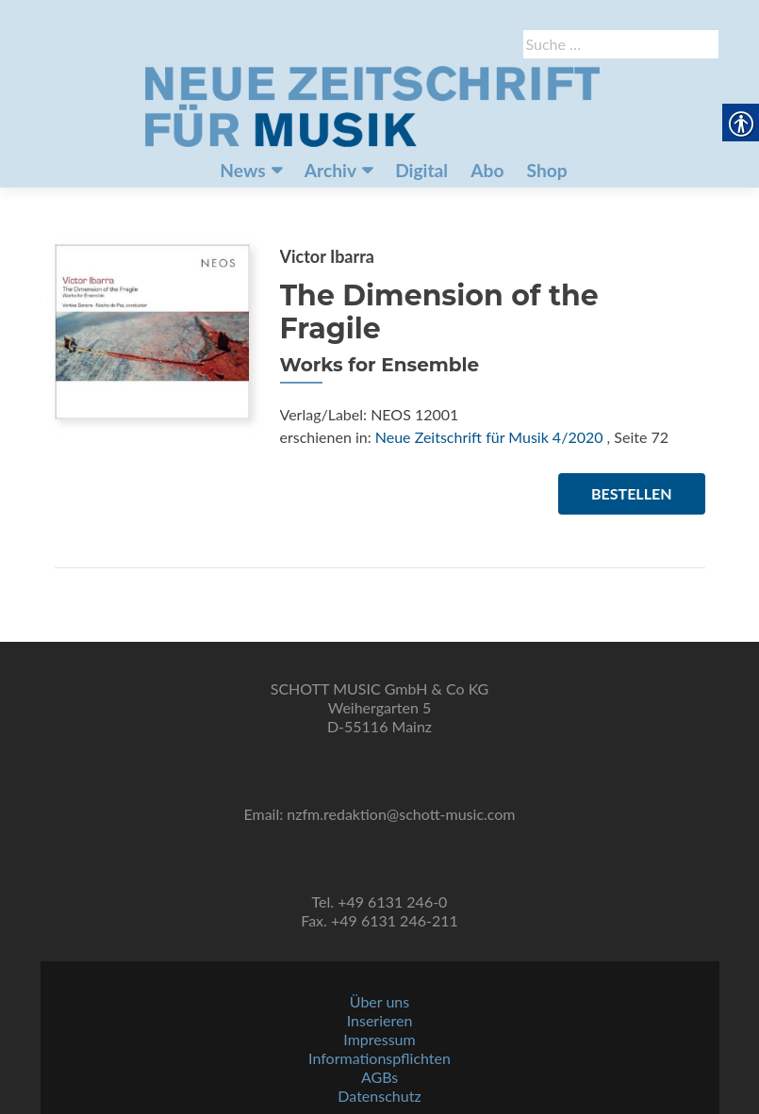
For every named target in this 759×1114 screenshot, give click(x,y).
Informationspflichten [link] (379, 1058)
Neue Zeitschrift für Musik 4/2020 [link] (489, 437)
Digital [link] (421, 170)
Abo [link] (486, 170)
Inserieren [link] (380, 1020)
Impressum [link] (379, 1039)
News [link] (242, 170)
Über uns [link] (379, 1001)
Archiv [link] (330, 170)
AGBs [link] (379, 1077)
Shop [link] (547, 170)
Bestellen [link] (631, 493)
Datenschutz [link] (379, 1096)
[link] (372, 104)
